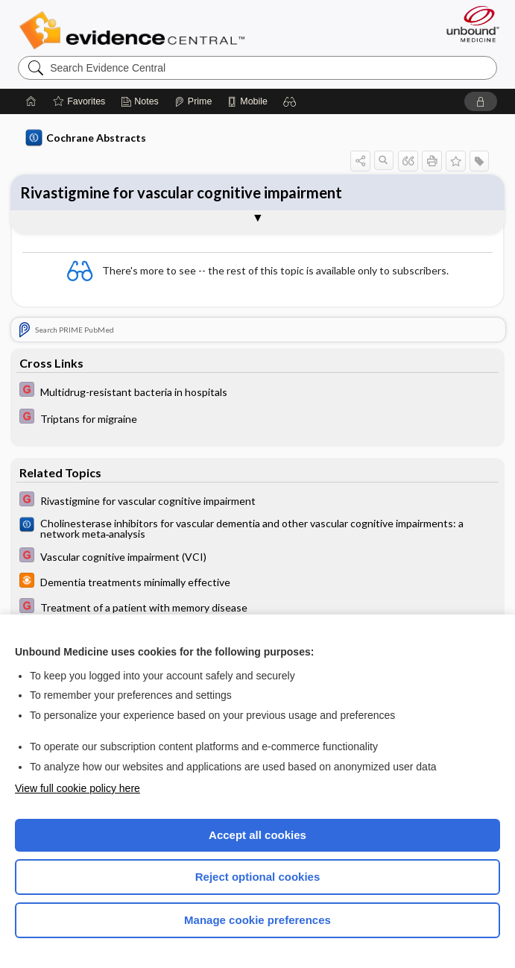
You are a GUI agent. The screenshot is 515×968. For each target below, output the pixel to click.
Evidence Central (135, 30)
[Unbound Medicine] (468, 24)
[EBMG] (257, 391)
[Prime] (193, 101)
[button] (290, 101)
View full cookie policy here (77, 788)
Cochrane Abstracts (85, 138)
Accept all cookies (257, 835)
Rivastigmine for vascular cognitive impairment (181, 192)
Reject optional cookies (257, 876)
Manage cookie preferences (257, 920)
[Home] (31, 101)
